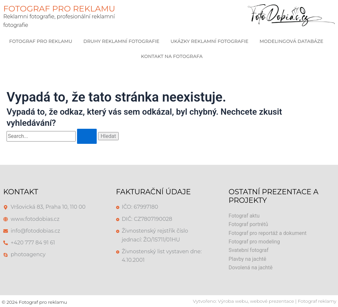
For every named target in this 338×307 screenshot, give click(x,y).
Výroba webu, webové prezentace (256, 301)
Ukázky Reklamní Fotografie (209, 41)
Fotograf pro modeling (254, 242)
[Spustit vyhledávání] (87, 136)
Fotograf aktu (244, 216)
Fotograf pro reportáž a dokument (268, 233)
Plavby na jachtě (248, 259)
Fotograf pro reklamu (40, 41)
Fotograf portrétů (248, 224)
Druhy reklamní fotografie (121, 41)
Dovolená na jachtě (251, 267)
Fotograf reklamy (317, 301)
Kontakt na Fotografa (172, 56)
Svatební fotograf (249, 250)
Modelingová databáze (291, 41)
